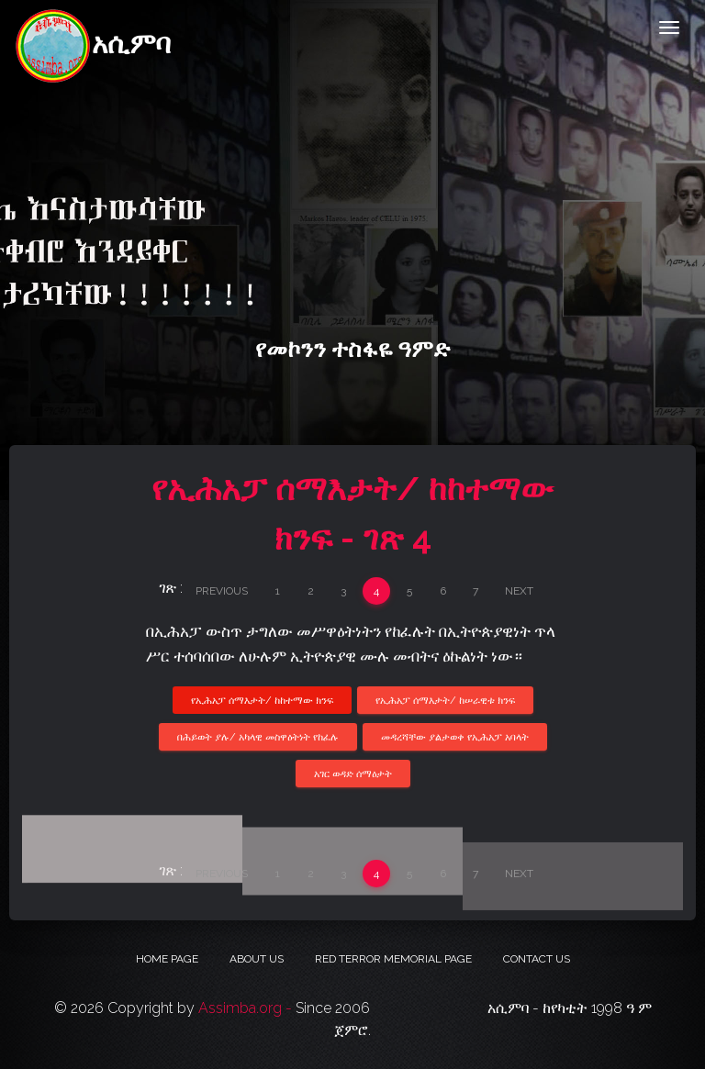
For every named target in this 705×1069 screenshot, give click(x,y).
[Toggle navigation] (669, 28)
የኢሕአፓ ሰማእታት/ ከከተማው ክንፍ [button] (262, 700)
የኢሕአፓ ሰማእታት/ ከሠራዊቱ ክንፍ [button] (445, 700)
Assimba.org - (247, 1008)
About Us (256, 958)
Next (519, 591)
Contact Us (536, 958)
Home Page (167, 958)
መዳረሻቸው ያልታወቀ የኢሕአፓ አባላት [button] (455, 737)
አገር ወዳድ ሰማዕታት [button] (353, 774)
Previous (222, 591)
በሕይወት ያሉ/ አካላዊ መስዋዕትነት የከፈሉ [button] (258, 737)
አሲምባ (92, 29)
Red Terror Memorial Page (393, 958)
